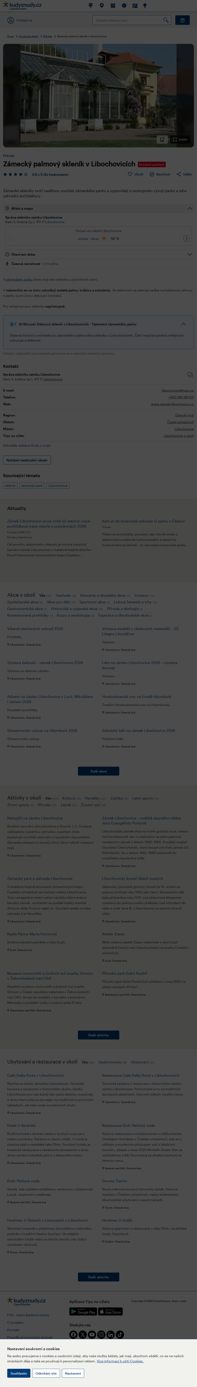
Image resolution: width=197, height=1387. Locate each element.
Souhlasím (19, 1373)
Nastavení (73, 1373)
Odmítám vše (46, 1373)
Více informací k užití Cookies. (120, 1361)
